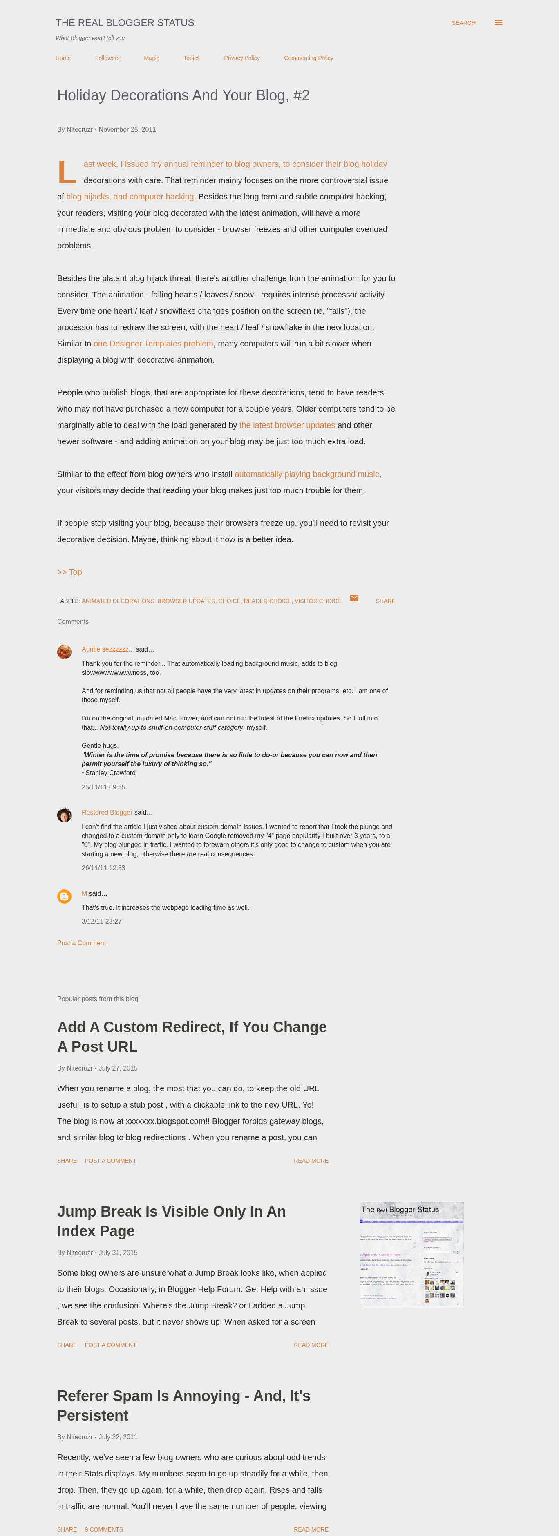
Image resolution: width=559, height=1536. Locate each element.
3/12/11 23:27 (102, 921)
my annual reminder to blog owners (214, 164)
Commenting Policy (308, 58)
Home (63, 58)
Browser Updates (186, 601)
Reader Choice (268, 601)
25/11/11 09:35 (103, 787)
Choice (229, 601)
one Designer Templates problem (153, 343)
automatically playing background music (307, 474)
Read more (311, 1160)
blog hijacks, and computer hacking (130, 196)
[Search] (464, 23)
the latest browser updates (287, 425)
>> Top (69, 571)
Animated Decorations (118, 601)
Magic (151, 58)
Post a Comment (81, 943)
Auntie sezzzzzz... (108, 649)
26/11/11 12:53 (103, 867)
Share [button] (386, 601)
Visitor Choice (318, 601)
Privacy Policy (242, 58)
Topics (191, 58)
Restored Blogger (107, 812)
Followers (107, 58)
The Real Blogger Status (125, 22)
